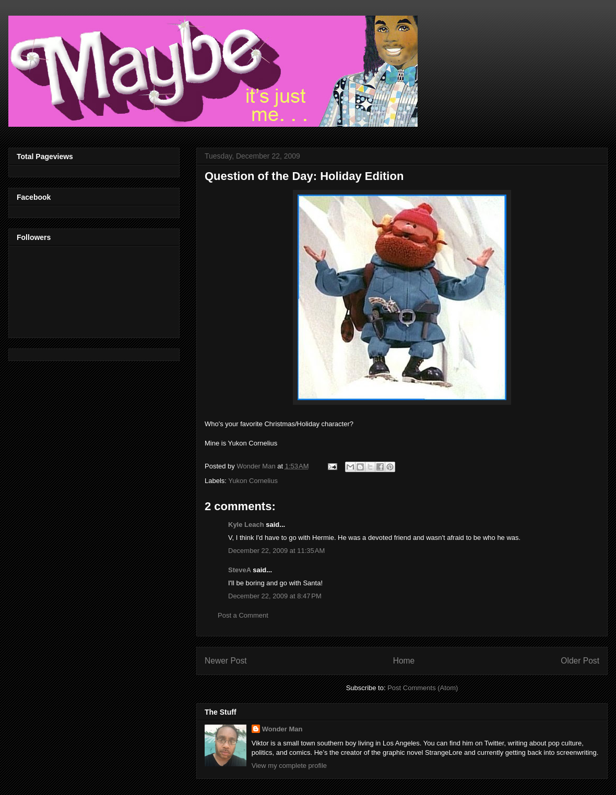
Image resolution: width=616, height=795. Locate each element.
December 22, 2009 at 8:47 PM (275, 596)
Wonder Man (282, 729)
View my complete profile (289, 765)
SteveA (239, 570)
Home (404, 660)
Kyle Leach (246, 524)
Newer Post (226, 660)
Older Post (580, 660)
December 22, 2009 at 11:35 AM (276, 551)
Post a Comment (243, 615)
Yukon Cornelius (253, 481)
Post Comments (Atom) (422, 688)
